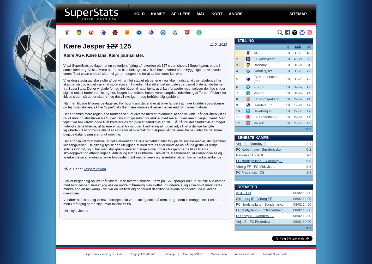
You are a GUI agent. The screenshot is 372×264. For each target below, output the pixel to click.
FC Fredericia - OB (250, 172)
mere (308, 129)
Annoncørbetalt (245, 254)
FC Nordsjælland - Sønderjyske (259, 204)
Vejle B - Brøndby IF (251, 144)
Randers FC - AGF (250, 155)
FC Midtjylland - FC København (259, 210)
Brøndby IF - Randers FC (255, 216)
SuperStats (93, 14)
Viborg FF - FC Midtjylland (255, 167)
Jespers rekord (94, 169)
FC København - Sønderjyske (258, 149)
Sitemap (169, 254)
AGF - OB (243, 193)
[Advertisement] (24, 103)
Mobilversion (219, 254)
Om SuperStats (192, 254)
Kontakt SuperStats (274, 254)
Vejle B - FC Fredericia (253, 222)
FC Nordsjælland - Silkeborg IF (259, 161)
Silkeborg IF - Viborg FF (254, 199)
